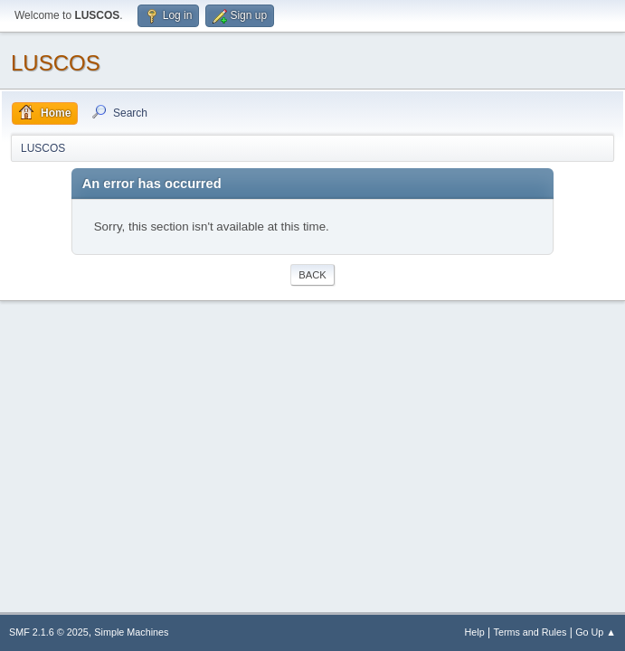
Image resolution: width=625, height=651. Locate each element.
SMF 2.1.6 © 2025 (49, 632)
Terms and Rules (530, 632)
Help (475, 632)
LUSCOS (55, 63)
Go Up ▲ (595, 632)
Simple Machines (131, 632)
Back (312, 274)
